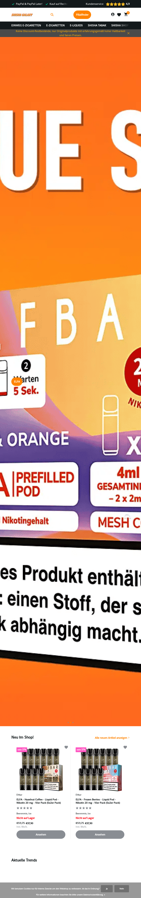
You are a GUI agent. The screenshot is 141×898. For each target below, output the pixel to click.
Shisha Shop (119, 25)
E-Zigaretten (55, 25)
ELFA (17, 381)
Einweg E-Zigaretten (26, 25)
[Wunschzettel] (119, 15)
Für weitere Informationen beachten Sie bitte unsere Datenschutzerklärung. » (70, 894)
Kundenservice (94, 4)
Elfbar (19, 794)
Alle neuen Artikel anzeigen (111, 738)
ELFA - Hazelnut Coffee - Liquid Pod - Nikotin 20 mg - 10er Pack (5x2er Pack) (38, 801)
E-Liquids (76, 25)
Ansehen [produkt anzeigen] (41, 834)
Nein (122, 888)
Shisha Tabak (97, 25)
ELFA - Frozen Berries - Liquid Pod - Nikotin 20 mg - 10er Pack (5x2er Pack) (98, 801)
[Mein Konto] (112, 15)
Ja (107, 888)
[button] (68, 722)
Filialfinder (82, 15)
